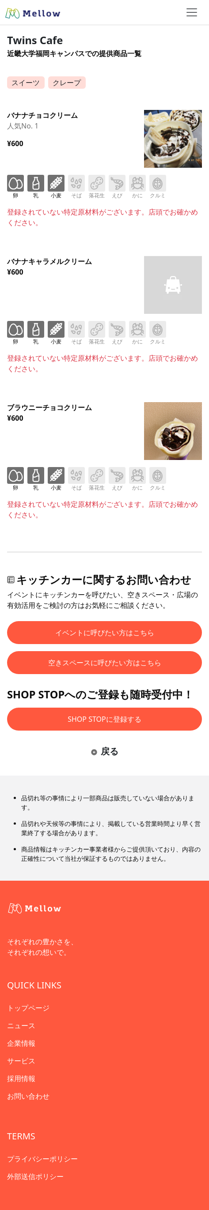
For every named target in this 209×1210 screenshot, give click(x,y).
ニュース (21, 1025)
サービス (21, 1061)
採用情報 (21, 1078)
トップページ (28, 1008)
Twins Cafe (35, 40)
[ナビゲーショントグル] (192, 12)
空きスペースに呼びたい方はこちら (104, 662)
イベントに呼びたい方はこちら (104, 632)
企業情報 (21, 1043)
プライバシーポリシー (42, 1159)
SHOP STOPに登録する (104, 719)
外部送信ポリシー (35, 1176)
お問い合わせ (28, 1096)
